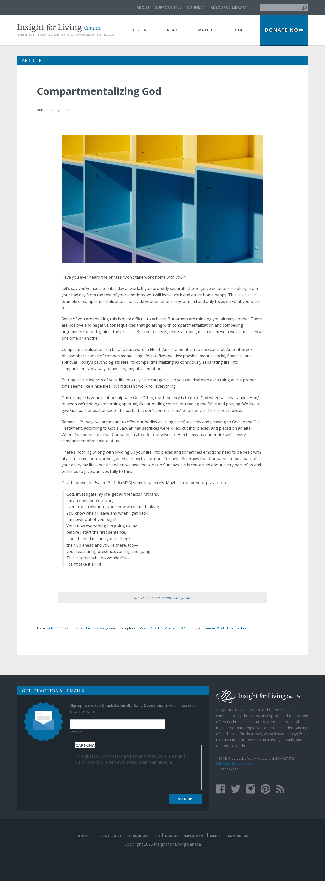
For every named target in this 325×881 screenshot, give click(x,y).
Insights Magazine (100, 628)
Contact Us (238, 836)
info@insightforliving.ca (234, 763)
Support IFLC (168, 7)
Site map (84, 836)
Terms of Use (137, 836)
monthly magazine (176, 597)
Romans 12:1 (175, 628)
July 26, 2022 (58, 628)
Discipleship (236, 628)
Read (172, 29)
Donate (171, 836)
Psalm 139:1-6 (151, 628)
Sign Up (185, 799)
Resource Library (229, 7)
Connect (196, 7)
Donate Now (284, 29)
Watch (204, 29)
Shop (238, 29)
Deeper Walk (214, 628)
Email (76, 731)
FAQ (157, 836)
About (143, 7)
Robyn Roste (61, 109)
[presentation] (113, 775)
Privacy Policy (109, 836)
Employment (194, 836)
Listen (140, 29)
